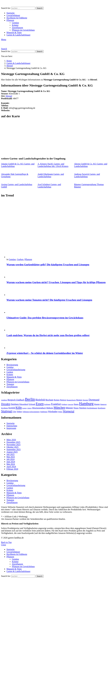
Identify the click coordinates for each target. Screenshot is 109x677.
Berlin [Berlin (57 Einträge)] (30, 399)
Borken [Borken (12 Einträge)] (57, 400)
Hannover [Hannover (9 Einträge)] (103, 404)
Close (3, 545)
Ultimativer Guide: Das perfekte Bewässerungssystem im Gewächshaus (44, 317)
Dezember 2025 (13, 442)
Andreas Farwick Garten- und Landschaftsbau (87, 175)
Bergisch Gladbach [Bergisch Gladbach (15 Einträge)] (16, 400)
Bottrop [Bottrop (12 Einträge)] (63, 400)
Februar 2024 (12, 469)
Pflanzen (10, 20)
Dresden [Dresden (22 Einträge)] (5, 403)
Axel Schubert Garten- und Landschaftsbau (49, 185)
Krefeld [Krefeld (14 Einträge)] (11, 408)
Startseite (10, 13)
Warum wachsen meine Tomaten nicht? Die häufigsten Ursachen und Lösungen (49, 300)
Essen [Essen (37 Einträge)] (40, 404)
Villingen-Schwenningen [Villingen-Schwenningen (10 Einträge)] (31, 412)
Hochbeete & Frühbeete (16, 18)
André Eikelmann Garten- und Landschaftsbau (51, 175)
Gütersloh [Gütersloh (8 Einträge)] (70, 404)
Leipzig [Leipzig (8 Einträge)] (24, 408)
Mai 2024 (10, 464)
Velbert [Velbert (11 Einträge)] (19, 412)
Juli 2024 (10, 459)
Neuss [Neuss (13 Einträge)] (76, 408)
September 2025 (13, 449)
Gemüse (15, 23)
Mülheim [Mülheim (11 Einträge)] (49, 408)
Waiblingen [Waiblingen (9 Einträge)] (43, 412)
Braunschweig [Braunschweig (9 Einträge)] (71, 400)
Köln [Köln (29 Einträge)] (19, 407)
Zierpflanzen (17, 27)
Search (39, 8)
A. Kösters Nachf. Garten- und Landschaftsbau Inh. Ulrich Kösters (53, 165)
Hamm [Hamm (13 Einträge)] (97, 404)
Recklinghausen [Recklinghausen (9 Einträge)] (92, 408)
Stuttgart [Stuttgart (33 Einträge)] (6, 411)
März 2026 (11, 440)
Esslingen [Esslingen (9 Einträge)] (47, 404)
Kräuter (15, 25)
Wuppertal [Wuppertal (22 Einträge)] (68, 411)
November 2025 (13, 444)
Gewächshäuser (13, 15)
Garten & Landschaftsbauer (18, 35)
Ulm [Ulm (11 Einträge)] (14, 412)
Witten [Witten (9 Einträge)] (60, 412)
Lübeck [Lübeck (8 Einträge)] (29, 408)
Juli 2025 (10, 454)
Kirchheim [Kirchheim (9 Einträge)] (4, 408)
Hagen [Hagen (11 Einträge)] (76, 404)
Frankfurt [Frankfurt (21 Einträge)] (56, 403)
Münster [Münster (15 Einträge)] (69, 408)
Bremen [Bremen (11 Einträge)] (79, 400)
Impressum (11, 428)
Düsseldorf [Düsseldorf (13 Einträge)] (23, 404)
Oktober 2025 (12, 447)
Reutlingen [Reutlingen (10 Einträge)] (101, 408)
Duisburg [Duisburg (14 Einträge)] (15, 404)
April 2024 (11, 466)
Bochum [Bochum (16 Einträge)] (49, 400)
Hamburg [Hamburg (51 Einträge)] (86, 404)
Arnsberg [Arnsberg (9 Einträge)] (4, 400)
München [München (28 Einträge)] (59, 407)
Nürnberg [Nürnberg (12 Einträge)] (83, 408)
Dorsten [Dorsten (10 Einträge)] (85, 400)
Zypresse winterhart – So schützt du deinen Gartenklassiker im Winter (44, 353)
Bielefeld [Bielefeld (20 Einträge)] (40, 399)
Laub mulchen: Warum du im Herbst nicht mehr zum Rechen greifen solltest (48, 335)
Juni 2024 (10, 462)
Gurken (20, 259)
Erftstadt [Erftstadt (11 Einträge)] (32, 404)
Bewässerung (12, 365)
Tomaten (10, 384)
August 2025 (12, 452)
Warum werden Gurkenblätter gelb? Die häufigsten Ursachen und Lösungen (47, 264)
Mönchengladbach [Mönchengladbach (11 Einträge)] (39, 408)
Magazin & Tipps (14, 32)
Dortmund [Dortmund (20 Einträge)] (94, 399)
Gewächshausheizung (15, 369)
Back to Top (6, 542)
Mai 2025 (10, 457)
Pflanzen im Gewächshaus (23, 30)
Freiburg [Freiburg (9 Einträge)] (64, 404)
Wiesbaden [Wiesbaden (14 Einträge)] (52, 411)
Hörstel (9, 96)
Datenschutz (11, 426)
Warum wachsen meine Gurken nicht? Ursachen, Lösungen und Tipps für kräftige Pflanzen (56, 282)
